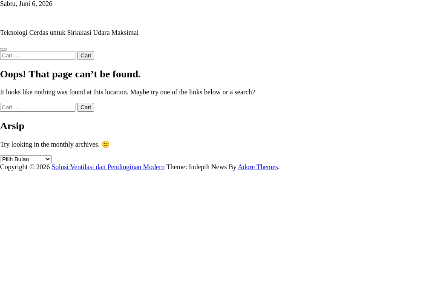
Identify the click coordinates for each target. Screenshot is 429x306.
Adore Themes (258, 166)
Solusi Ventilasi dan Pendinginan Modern (56, 18)
